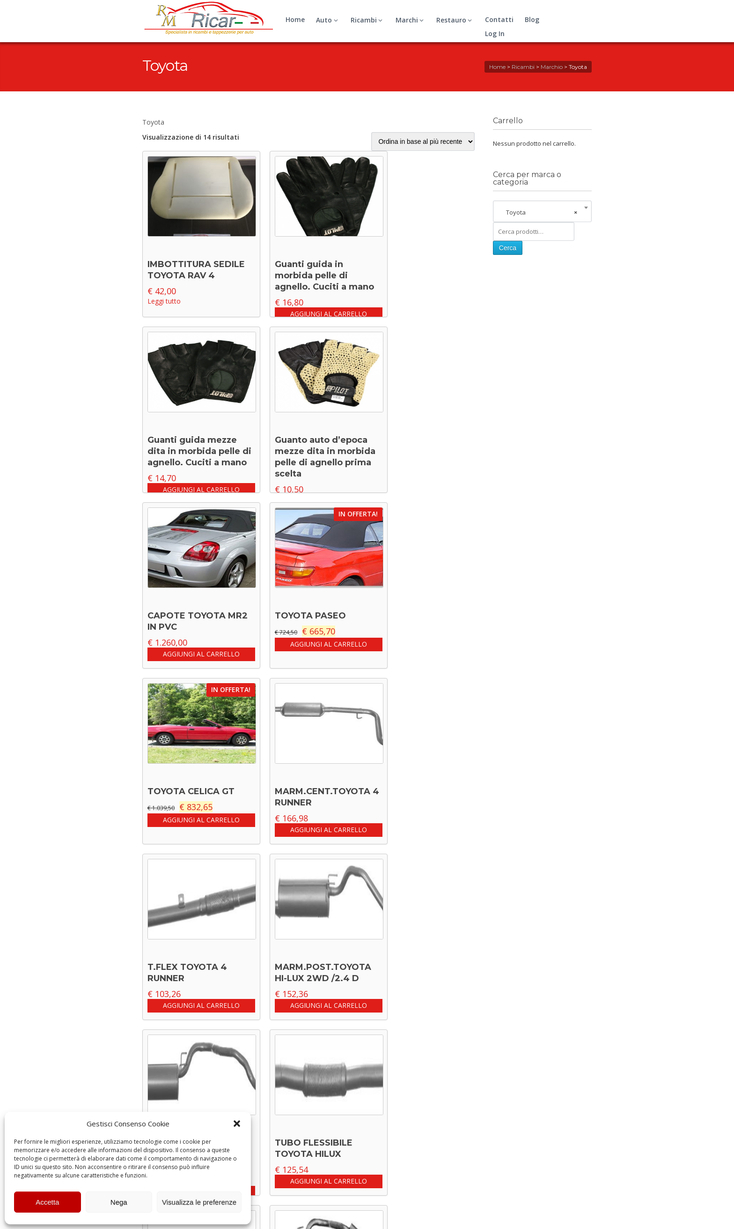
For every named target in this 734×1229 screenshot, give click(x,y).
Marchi (411, 19)
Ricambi (368, 19)
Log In (495, 33)
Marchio (552, 66)
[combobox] (542, 212)
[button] (237, 1123)
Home (295, 19)
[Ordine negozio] (423, 141)
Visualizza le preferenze (199, 1202)
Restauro (455, 19)
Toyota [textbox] (539, 212)
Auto (328, 19)
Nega (118, 1202)
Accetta (47, 1202)
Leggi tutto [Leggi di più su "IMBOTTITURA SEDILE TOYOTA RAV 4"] (164, 301)
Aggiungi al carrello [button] (328, 313)
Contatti (499, 19)
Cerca (507, 248)
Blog (532, 19)
